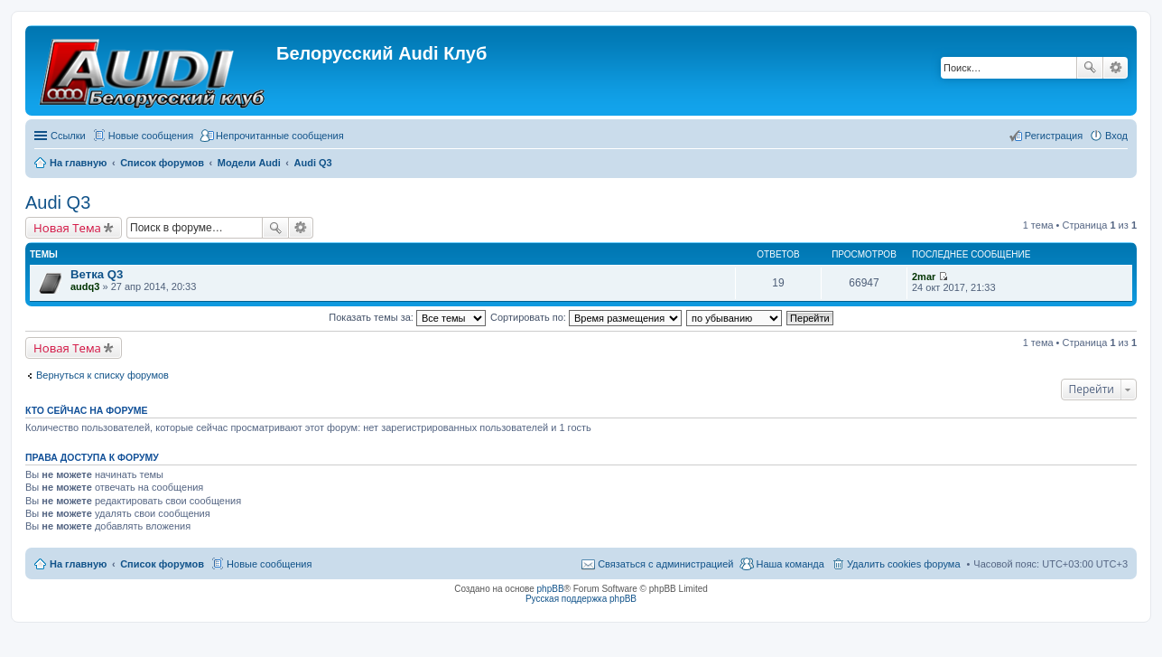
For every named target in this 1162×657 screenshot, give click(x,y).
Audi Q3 (57, 202)
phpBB (550, 589)
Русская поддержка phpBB (581, 599)
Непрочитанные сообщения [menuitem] (280, 135)
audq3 (84, 286)
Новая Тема (67, 228)
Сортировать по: (586, 317)
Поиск (1089, 68)
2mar (923, 276)
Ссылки (68, 135)
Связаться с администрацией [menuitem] (665, 563)
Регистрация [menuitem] (1054, 135)
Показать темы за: (407, 317)
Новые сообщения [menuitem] (150, 135)
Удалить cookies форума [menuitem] (904, 563)
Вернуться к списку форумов (102, 375)
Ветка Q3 (96, 274)
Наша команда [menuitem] (789, 563)
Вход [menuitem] (1116, 135)
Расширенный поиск (1115, 68)
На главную (78, 563)
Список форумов (162, 563)
